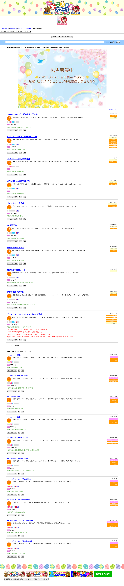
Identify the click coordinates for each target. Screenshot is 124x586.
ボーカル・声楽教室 (112, 317)
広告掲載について (112, 109)
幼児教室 (114, 115)
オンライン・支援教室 (24, 28)
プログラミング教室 (113, 206)
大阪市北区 (13, 28)
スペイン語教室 (113, 147)
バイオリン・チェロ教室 (112, 315)
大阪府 (7, 28)
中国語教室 (113, 141)
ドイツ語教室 (113, 145)
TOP (2, 28)
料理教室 (112, 321)
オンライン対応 (114, 360)
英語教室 (113, 139)
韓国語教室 (113, 295)
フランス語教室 (113, 143)
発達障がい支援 (113, 161)
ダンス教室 (111, 319)
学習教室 (113, 228)
